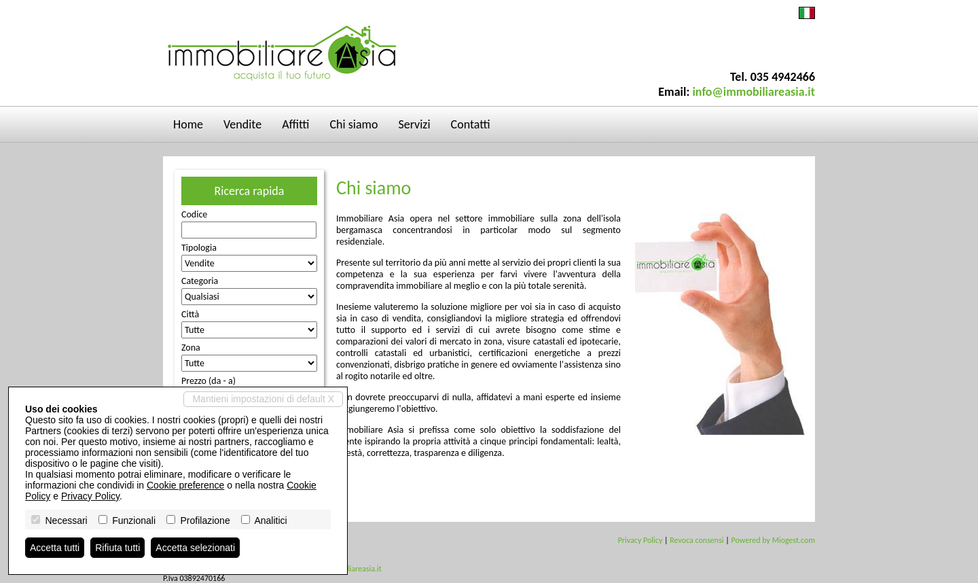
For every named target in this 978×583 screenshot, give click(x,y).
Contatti (470, 124)
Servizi (414, 124)
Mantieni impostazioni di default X (263, 398)
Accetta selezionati (195, 547)
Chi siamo (354, 124)
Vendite (242, 124)
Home (188, 124)
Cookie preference (185, 485)
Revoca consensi (696, 540)
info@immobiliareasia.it (753, 91)
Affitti (295, 124)
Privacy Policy (640, 540)
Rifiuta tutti (117, 547)
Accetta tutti (54, 547)
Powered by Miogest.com (773, 540)
